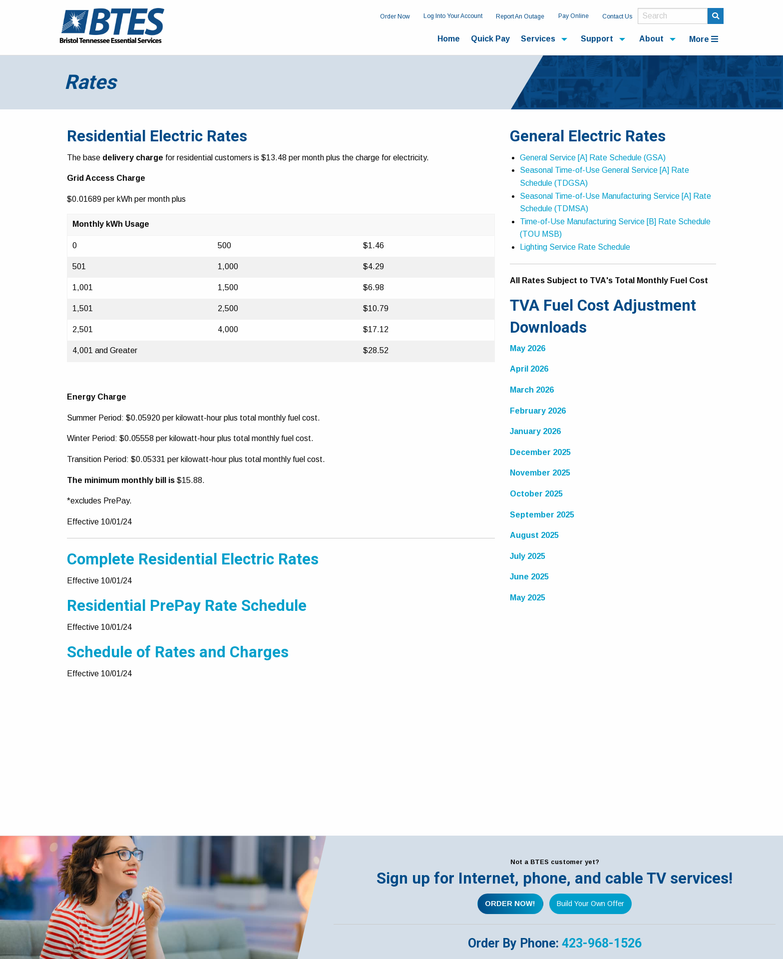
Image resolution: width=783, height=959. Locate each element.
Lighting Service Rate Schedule (575, 247)
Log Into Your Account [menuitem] (452, 15)
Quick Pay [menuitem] (490, 38)
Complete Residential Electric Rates (193, 559)
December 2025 (540, 452)
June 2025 (529, 576)
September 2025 (542, 514)
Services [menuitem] (538, 38)
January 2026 (535, 431)
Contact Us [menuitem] (617, 16)
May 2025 (527, 597)
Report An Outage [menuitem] (520, 16)
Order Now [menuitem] (395, 16)
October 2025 (536, 493)
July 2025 (527, 556)
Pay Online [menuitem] (573, 15)
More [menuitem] (703, 39)
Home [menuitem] (448, 38)
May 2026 (527, 348)
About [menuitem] (651, 38)
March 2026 (532, 390)
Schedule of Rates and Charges (178, 652)
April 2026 (529, 369)
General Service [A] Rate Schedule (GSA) (593, 157)
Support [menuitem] (597, 38)
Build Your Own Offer (590, 904)
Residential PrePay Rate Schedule (187, 605)
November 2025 (540, 473)
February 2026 (538, 411)
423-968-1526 (602, 943)
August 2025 (534, 535)
